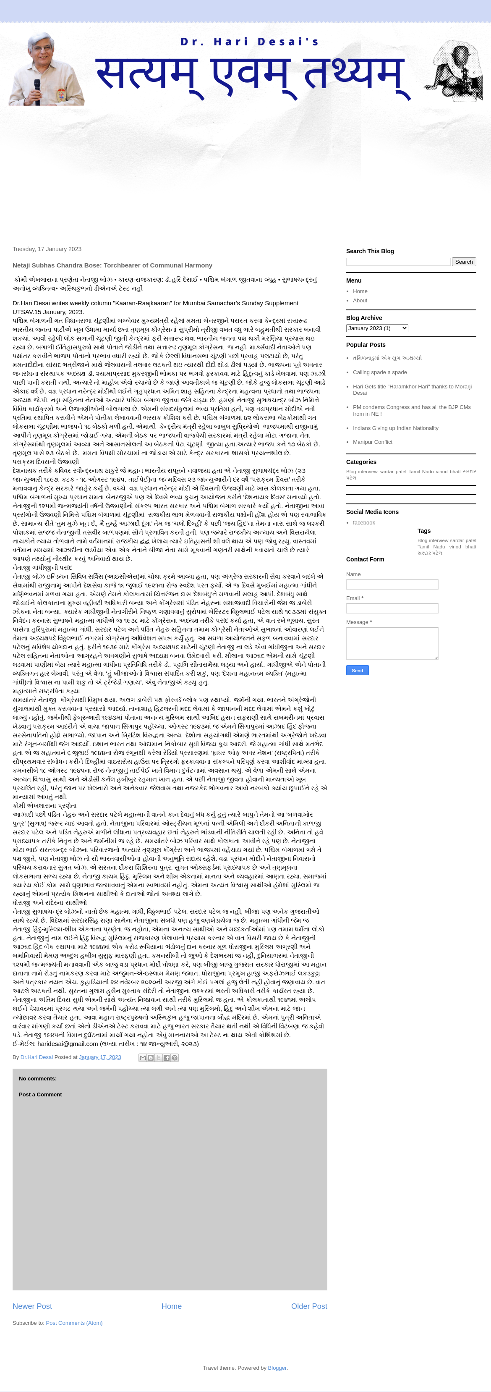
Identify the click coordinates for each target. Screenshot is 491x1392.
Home (172, 1306)
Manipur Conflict (372, 442)
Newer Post (32, 1306)
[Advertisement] (245, 169)
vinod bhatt (448, 471)
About (360, 300)
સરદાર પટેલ (430, 553)
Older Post (309, 1306)
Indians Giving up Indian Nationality (396, 428)
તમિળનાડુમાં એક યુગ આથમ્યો (387, 358)
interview (368, 471)
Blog (351, 471)
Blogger (277, 1368)
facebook (364, 522)
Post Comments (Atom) (74, 1323)
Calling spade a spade (380, 372)
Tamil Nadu (421, 471)
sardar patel (393, 471)
